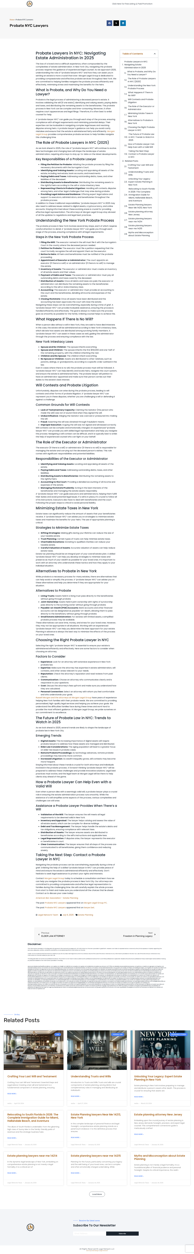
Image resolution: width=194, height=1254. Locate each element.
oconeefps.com (76, 966)
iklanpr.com (131, 968)
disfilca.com (106, 987)
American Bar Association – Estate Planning (57, 898)
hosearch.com (112, 981)
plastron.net (62, 974)
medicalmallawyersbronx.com (142, 972)
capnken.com (56, 966)
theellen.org (91, 975)
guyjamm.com (119, 968)
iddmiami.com (152, 987)
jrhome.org (94, 985)
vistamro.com (65, 987)
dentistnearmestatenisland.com (72, 974)
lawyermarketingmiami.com (111, 972)
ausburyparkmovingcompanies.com (151, 979)
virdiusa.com (77, 972)
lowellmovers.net (80, 971)
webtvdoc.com (104, 969)
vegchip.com (83, 966)
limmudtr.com (72, 984)
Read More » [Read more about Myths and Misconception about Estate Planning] (139, 1176)
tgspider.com (31, 971)
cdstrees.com (159, 987)
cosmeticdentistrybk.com (69, 968)
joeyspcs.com (55, 981)
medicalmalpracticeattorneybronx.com (152, 971)
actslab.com (126, 968)
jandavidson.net (31, 987)
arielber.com (115, 978)
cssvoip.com (50, 974)
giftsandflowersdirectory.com (157, 976)
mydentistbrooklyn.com (103, 979)
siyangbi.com (55, 982)
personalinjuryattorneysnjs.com (59, 976)
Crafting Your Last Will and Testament (140, 166)
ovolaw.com (114, 984)
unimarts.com (103, 971)
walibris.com (48, 984)
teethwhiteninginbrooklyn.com (65, 979)
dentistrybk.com (108, 978)
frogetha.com (150, 968)
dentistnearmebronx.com (33, 972)
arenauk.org (110, 969)
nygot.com (46, 987)
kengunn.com (60, 968)
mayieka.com (157, 968)
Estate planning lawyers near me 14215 (140, 227)
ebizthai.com (126, 975)
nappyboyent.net (39, 987)
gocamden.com (50, 972)
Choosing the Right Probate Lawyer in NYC (141, 129)
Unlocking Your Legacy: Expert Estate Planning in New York (140, 181)
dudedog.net (137, 968)
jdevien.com (97, 975)
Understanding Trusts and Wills (140, 173)
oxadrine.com (62, 978)
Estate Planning (85, 914)
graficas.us (139, 966)
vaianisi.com (139, 976)
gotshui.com (87, 971)
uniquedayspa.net (58, 987)
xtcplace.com (126, 985)
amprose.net (58, 972)
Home (12, 19)
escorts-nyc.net (48, 976)
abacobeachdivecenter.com (62, 969)
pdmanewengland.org (74, 987)
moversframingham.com (92, 979)
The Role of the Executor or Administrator (141, 108)
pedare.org (98, 966)
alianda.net (36, 966)
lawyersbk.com (132, 976)
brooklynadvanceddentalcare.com (36, 976)
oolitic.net (121, 969)
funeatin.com (120, 982)
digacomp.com (45, 969)
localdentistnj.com (91, 966)
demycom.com (43, 971)
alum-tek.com (125, 971)
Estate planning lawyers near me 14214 (140, 220)
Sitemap (88, 1250)
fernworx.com (79, 969)
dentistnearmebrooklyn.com (153, 978)
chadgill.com (63, 966)
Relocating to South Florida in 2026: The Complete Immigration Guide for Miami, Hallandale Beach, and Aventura (142, 194)
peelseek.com (157, 985)
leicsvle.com (74, 985)
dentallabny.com (39, 979)
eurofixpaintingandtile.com (98, 978)
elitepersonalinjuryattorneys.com (139, 978)
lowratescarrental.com (151, 974)
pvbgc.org (106, 985)
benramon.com (61, 985)
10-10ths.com (111, 966)
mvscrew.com (72, 971)
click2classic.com (130, 981)
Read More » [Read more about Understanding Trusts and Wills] (75, 1096)
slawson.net (53, 968)
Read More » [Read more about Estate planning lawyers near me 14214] (12, 1173)
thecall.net (44, 974)
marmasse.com (145, 987)
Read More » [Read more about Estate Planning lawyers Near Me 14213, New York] (75, 1137)
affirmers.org (100, 985)
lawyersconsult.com (92, 987)
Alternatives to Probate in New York (140, 122)
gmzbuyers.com (69, 975)
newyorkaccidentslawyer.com (96, 984)
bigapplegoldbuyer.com (83, 982)
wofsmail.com (40, 975)
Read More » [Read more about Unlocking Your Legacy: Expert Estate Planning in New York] (139, 1097)
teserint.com (68, 982)
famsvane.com (31, 979)
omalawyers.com (54, 975)
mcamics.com (64, 972)
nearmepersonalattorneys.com (50, 979)
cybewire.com (146, 976)
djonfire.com (133, 985)
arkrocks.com (59, 984)
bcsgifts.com (56, 974)
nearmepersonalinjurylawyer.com (36, 968)
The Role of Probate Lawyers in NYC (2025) (142, 80)
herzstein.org (91, 969)
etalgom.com (62, 975)
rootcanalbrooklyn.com (95, 976)
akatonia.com (122, 978)
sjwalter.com (161, 974)
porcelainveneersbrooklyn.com (108, 968)
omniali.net (116, 969)
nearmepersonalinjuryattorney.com (36, 984)
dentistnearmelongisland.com (79, 979)
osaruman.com (31, 974)
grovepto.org (100, 987)
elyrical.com (52, 969)
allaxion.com (152, 972)
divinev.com (101, 972)
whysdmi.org (143, 974)
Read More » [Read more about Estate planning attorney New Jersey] (139, 1134)
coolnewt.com (88, 985)
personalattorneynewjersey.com (129, 966)
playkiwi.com (106, 981)
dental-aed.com (139, 971)
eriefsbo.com (61, 982)
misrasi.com (110, 971)
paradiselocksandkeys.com (122, 979)
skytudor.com (38, 969)
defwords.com (43, 972)
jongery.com (144, 968)
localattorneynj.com (113, 985)
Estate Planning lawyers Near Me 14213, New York (140, 206)
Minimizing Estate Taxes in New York (140, 115)
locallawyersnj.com (117, 971)
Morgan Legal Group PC (95, 902)
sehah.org (121, 985)
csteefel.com (146, 966)
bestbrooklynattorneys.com (93, 974)
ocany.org (118, 987)
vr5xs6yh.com (149, 975)
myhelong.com (146, 982)
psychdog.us (81, 978)
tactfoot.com (138, 987)
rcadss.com (161, 984)
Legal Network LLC (106, 1249)
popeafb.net (83, 974)
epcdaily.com (118, 976)
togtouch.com (112, 976)
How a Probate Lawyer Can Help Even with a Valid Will (141, 145)
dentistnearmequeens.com (123, 974)
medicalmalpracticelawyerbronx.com (89, 972)
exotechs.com (47, 968)
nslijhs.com (160, 969)
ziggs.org (51, 987)
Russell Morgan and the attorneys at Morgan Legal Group (63, 697)
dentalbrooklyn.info (111, 975)
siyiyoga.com (132, 982)
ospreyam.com (50, 971)
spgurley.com (47, 975)
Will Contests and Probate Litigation (140, 101)
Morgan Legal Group (54, 878)
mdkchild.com (69, 966)
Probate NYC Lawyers (55, 902)
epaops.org (139, 985)
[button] (109, 23)
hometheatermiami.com (147, 985)
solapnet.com (139, 979)
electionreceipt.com (141, 984)
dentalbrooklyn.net (32, 975)
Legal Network (104, 1250)
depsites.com (149, 984)
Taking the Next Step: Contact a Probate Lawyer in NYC (141, 154)
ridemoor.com (155, 975)
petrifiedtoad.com (147, 969)
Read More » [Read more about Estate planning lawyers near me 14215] (75, 1173)
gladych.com (139, 969)
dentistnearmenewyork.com (41, 978)
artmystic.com (112, 987)
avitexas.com (119, 975)
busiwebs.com (81, 985)
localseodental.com (134, 975)
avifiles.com (79, 981)
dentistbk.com (85, 981)
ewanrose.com (83, 987)
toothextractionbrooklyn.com (34, 982)
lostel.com (30, 988)
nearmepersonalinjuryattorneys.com (143, 981)
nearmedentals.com (39, 981)
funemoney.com (54, 985)
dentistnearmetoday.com (81, 968)
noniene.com (97, 969)
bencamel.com (99, 981)
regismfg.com (92, 981)
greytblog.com (107, 984)
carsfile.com (133, 979)
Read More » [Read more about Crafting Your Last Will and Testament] (12, 1094)
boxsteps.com (68, 978)
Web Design (95, 1250)
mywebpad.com (64, 971)
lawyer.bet (89, 907)
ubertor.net (132, 971)
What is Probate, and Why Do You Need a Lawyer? (141, 73)
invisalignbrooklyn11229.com (158, 981)
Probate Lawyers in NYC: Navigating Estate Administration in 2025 (136, 64)
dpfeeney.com (31, 981)
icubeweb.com (72, 981)
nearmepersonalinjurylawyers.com (126, 972)
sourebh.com (155, 969)
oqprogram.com (153, 966)
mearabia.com (104, 976)
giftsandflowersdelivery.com (46, 966)
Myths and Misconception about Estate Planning (140, 234)
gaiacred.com (74, 982)
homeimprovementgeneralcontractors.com (100, 982)
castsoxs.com (142, 975)
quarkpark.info (124, 987)
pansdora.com (65, 984)
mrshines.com (103, 974)
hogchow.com (160, 966)
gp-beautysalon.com (53, 978)
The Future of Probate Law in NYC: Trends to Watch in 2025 (141, 137)
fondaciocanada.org (121, 981)
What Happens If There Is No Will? (140, 94)
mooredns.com (31, 978)
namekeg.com (31, 969)
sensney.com (97, 968)
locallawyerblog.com (95, 971)
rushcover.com (104, 966)
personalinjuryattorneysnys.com (42, 985)
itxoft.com (35, 988)
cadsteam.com (77, 975)
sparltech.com (41, 988)
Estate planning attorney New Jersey (140, 213)
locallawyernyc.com (63, 981)
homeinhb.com (48, 981)
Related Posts (131, 161)
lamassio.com (31, 985)
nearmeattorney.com (112, 974)
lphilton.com (158, 972)
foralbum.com (88, 978)
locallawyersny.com (46, 982)
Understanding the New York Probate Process (142, 87)
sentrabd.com (132, 969)
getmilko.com (139, 982)
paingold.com (132, 987)
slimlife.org (126, 969)
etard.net (53, 984)
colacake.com (112, 979)
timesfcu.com (125, 976)
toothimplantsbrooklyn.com (83, 976)
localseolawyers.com (135, 974)
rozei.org (85, 969)
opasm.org (155, 984)
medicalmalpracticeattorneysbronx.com (126, 984)
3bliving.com (75, 978)
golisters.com (85, 984)
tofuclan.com (113, 982)
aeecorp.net (31, 966)
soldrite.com (126, 982)
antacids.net (57, 971)
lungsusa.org (79, 984)
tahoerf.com (163, 968)
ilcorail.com (128, 978)
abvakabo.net (118, 966)
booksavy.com (103, 975)
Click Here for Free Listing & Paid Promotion (132, 3)
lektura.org (36, 971)
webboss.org (71, 972)
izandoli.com (68, 985)
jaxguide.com (38, 974)
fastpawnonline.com (72, 976)
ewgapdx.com (84, 975)
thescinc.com (91, 968)
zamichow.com (72, 969)
